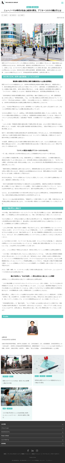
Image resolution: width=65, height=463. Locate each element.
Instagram (37, 450)
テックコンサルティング (14, 453)
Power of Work (5, 435)
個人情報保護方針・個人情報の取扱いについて (21, 460)
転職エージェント (26, 453)
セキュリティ (42, 460)
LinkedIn (32, 450)
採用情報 (3, 443)
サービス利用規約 (35, 460)
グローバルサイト (55, 453)
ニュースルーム (5, 439)
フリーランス (45, 453)
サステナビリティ (5, 432)
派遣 (5, 453)
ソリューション (5, 428)
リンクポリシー (49, 460)
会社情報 (3, 424)
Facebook (28, 450)
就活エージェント (36, 453)
